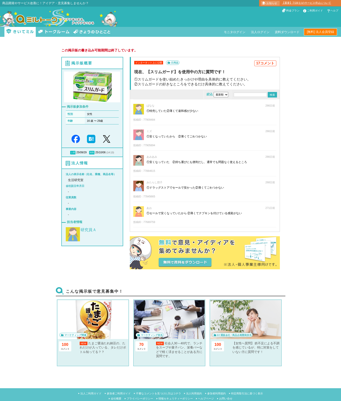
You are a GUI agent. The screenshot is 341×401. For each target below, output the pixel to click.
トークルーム (54, 32)
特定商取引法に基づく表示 (247, 393)
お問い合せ (225, 398)
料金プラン (293, 10)
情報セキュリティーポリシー (175, 398)
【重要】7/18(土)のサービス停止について (306, 2)
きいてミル (20, 32)
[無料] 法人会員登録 (320, 32)
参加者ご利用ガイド (119, 393)
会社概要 (116, 398)
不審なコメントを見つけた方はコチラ (158, 393)
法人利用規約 (194, 393)
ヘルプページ (206, 398)
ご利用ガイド (315, 10)
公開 (73, 152)
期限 (92, 152)
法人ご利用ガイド (91, 393)
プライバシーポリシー (140, 398)
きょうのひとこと (92, 32)
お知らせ (271, 3)
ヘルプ (334, 10)
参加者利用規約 (216, 393)
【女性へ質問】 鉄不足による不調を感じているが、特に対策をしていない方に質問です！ (256, 347)
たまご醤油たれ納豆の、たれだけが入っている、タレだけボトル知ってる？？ (103, 347)
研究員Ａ (88, 230)
